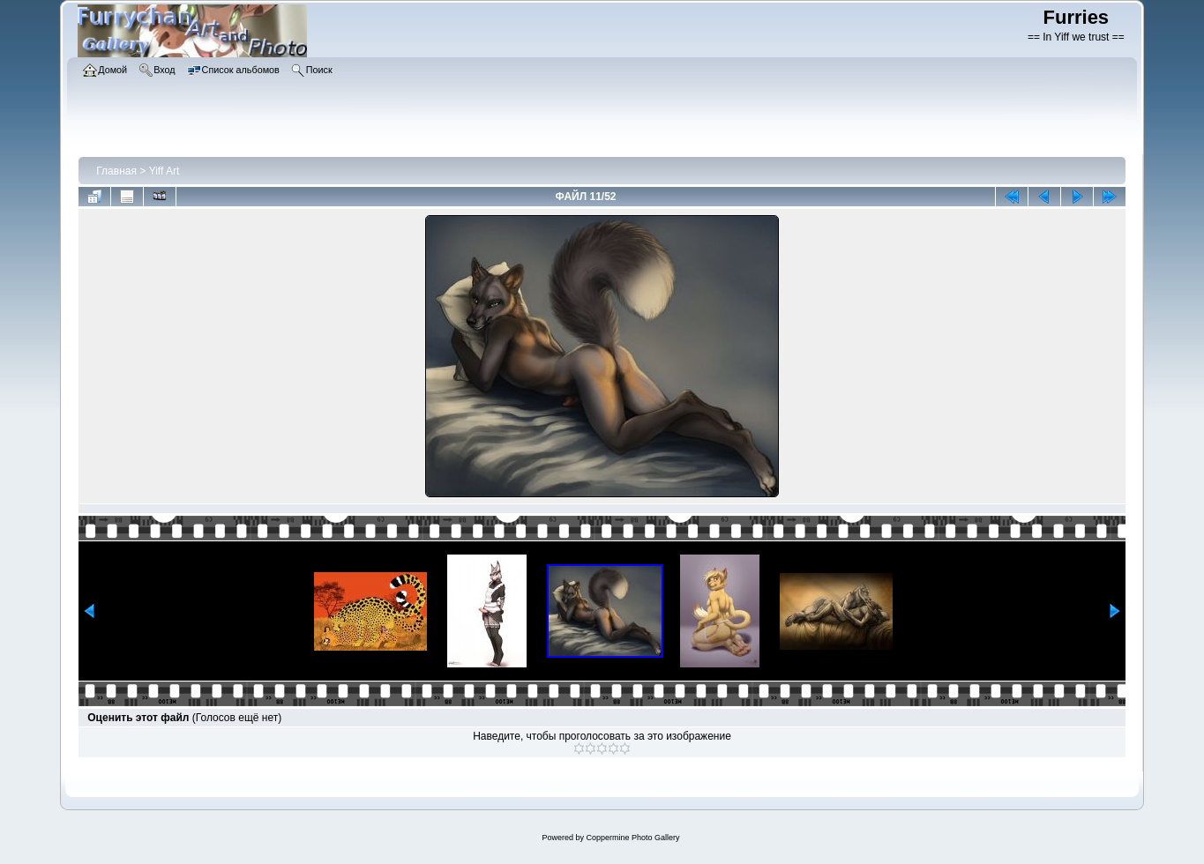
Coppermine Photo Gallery (632, 837)
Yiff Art (164, 171)
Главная (116, 171)
